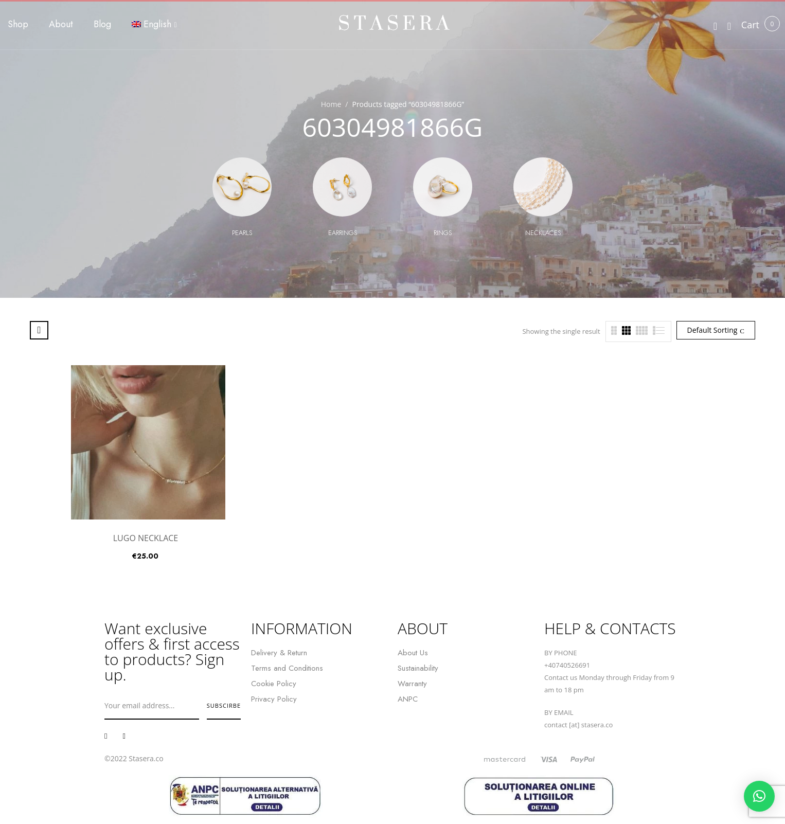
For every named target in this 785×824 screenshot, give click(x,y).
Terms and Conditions (287, 668)
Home (331, 104)
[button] (750, 25)
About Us (413, 652)
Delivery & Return (279, 652)
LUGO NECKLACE (146, 538)
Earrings (342, 233)
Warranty (412, 683)
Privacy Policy (274, 699)
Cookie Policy (273, 683)
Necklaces (543, 233)
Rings (443, 233)
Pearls (242, 233)
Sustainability (418, 668)
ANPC (408, 699)
